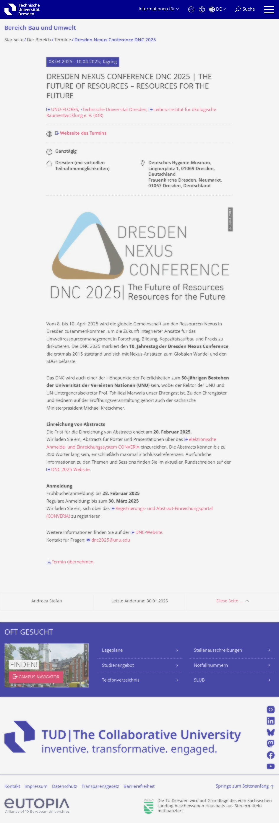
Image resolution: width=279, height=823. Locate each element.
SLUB (199, 680)
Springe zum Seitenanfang (242, 786)
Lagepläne (112, 650)
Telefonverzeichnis (121, 680)
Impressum (36, 787)
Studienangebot (118, 666)
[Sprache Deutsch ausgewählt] (217, 9)
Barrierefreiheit (139, 787)
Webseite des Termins (83, 133)
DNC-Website (148, 533)
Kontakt (12, 787)
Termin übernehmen (72, 562)
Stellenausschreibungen (218, 650)
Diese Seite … (229, 601)
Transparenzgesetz (100, 787)
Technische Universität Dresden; (115, 110)
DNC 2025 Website (70, 470)
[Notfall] (191, 9)
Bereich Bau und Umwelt (40, 28)
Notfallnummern (211, 666)
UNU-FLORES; (65, 110)
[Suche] (245, 9)
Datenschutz (64, 787)
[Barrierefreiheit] (202, 9)
